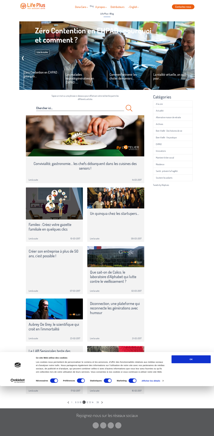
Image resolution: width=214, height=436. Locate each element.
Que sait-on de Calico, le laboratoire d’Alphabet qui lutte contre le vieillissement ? (113, 277)
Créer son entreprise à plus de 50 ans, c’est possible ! (53, 253)
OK (191, 409)
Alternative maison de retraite (170, 117)
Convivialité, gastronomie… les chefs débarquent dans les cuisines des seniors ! (85, 165)
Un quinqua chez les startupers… (114, 213)
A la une (164, 104)
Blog (92, 6)
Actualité (164, 110)
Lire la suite (42, 52)
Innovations (165, 151)
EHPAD (164, 144)
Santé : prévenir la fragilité (169, 171)
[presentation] (23, 57)
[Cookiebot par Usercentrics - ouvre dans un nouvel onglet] (18, 431)
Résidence (165, 164)
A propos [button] (100, 7)
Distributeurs (117, 7)
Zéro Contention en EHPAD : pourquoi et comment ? (93, 34)
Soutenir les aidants (167, 178)
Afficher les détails (151, 430)
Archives (164, 124)
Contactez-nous (183, 6)
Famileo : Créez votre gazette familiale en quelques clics (50, 226)
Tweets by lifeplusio (161, 185)
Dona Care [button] (80, 7)
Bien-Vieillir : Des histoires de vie (170, 131)
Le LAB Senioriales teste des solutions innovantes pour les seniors (50, 356)
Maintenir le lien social (168, 157)
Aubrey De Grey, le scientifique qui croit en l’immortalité (54, 326)
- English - (133, 7)
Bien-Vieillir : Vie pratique (168, 137)
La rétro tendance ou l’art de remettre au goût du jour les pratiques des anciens (111, 377)
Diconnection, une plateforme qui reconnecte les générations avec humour (115, 308)
